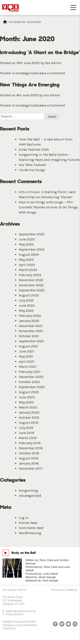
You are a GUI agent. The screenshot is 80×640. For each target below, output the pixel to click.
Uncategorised (26, 73)
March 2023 (28, 270)
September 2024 (32, 249)
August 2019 (28, 423)
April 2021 (26, 361)
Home (5, 22)
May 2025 (26, 244)
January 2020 (29, 412)
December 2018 (31, 448)
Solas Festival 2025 (34, 149)
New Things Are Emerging (30, 84)
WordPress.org (30, 533)
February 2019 (30, 443)
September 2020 (32, 387)
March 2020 (28, 407)
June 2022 (27, 305)
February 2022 (30, 316)
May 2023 (26, 260)
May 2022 (26, 311)
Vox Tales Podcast (32, 165)
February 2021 (30, 372)
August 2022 (29, 295)
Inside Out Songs (32, 170)
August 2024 (29, 255)
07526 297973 (14, 614)
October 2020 (29, 382)
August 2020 (29, 392)
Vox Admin (53, 63)
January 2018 (29, 463)
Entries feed (28, 523)
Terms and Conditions (64, 589)
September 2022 (32, 290)
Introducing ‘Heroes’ (57, 197)
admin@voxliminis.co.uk (21, 611)
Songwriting (28, 490)
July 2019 (26, 428)
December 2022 (31, 280)
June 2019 (26, 433)
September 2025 (32, 234)
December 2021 (31, 326)
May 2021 (26, 356)
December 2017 (31, 468)
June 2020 (27, 397)
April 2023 (27, 265)
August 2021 (28, 346)
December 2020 (31, 377)
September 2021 (31, 341)
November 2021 (31, 331)
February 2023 (30, 275)
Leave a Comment (51, 73)
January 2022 (29, 321)
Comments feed (31, 528)
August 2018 (28, 458)
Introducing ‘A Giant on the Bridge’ (40, 52)
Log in (23, 518)
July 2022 (26, 300)
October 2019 (29, 417)
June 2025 (27, 239)
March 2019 (27, 438)
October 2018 (29, 453)
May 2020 (26, 402)
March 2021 (27, 367)
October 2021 (29, 336)
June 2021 (26, 351)
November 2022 (31, 285)
